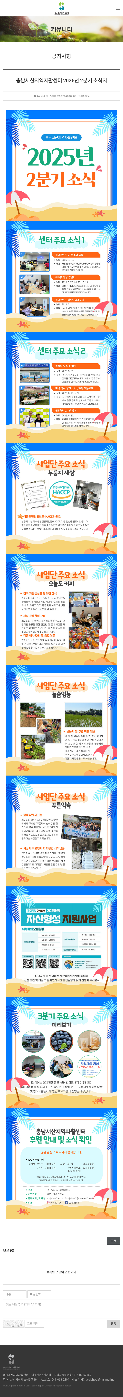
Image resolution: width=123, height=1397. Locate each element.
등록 (113, 1323)
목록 (113, 1240)
